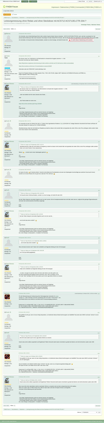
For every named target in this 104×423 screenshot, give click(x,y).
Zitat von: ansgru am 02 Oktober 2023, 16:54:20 (31, 356)
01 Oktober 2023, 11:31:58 (24, 293)
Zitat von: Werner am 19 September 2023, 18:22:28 (32, 193)
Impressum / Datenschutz (60, 7)
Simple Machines (13, 421)
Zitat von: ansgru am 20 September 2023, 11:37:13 (32, 144)
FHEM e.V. (98, 7)
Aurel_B (8, 121)
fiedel (7, 293)
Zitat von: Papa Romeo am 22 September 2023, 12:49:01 (33, 240)
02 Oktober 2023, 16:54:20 (24, 312)
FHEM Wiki (89, 7)
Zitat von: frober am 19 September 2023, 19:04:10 (32, 87)
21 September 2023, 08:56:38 (25, 169)
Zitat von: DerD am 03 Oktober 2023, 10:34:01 (31, 380)
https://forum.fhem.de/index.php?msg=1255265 (30, 103)
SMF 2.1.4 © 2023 (5, 421)
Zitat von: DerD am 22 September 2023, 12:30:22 (32, 214)
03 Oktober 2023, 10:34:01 (24, 332)
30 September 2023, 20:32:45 (25, 263)
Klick (61, 123)
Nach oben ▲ (99, 421)
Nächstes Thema (95, 24)
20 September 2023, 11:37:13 (25, 120)
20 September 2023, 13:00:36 (25, 141)
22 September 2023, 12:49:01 (25, 210)
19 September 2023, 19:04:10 (25, 55)
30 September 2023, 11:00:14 (25, 237)
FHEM (72, 7)
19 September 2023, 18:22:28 (25, 33)
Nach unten (7, 28)
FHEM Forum (12, 7)
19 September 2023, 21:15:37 (25, 83)
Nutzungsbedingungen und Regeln (89, 421)
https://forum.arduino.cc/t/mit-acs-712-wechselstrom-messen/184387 (35, 66)
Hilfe (80, 421)
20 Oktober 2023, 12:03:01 (24, 353)
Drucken (98, 29)
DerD (7, 190)
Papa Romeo (10, 83)
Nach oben (6, 405)
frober (8, 56)
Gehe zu (79, 412)
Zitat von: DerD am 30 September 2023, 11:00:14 (32, 267)
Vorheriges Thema (85, 24)
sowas (56, 296)
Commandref (79, 7)
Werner (8, 33)
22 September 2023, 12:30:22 (25, 190)
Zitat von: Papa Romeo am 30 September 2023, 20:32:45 (33, 335)
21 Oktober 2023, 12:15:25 (24, 376)
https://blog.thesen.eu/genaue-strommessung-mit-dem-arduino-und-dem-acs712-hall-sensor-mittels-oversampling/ (46, 63)
